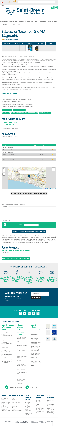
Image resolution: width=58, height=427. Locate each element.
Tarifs (30, 43)
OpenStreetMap (53, 188)
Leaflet (46, 188)
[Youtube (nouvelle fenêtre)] (29, 313)
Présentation (19, 43)
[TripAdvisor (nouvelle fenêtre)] (38, 313)
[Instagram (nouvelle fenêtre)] (33, 313)
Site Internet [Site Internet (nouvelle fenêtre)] (16, 258)
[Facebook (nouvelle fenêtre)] (20, 313)
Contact (51, 43)
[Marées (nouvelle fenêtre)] (54, 339)
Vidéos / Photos (8, 43)
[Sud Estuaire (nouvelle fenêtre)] (54, 326)
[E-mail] (31, 225)
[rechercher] (36, 2)
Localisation (40, 43)
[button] (51, 7)
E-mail (21, 224)
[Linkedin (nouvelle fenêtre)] (24, 313)
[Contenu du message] (29, 214)
